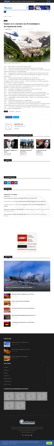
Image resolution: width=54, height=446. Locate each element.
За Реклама (24, 4)
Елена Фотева (39, 154)
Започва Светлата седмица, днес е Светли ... (23, 293)
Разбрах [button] (49, 443)
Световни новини (25, 141)
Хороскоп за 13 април (10, 194)
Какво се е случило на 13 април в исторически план (23, 1)
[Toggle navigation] (5, 12)
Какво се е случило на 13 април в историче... (19, 287)
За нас (19, 4)
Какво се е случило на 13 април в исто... (20, 342)
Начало (5, 16)
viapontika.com (8, 29)
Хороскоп (15, 4)
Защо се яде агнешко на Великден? (21, 301)
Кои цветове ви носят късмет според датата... (23, 308)
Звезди (7, 141)
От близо (40, 141)
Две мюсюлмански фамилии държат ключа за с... (24, 315)
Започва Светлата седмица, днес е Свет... (21, 349)
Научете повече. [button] (12, 443)
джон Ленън (18, 111)
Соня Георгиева (7, 154)
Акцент (10, 16)
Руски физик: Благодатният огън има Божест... (23, 322)
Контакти (30, 4)
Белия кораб (11, 111)
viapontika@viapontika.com (19, 126)
